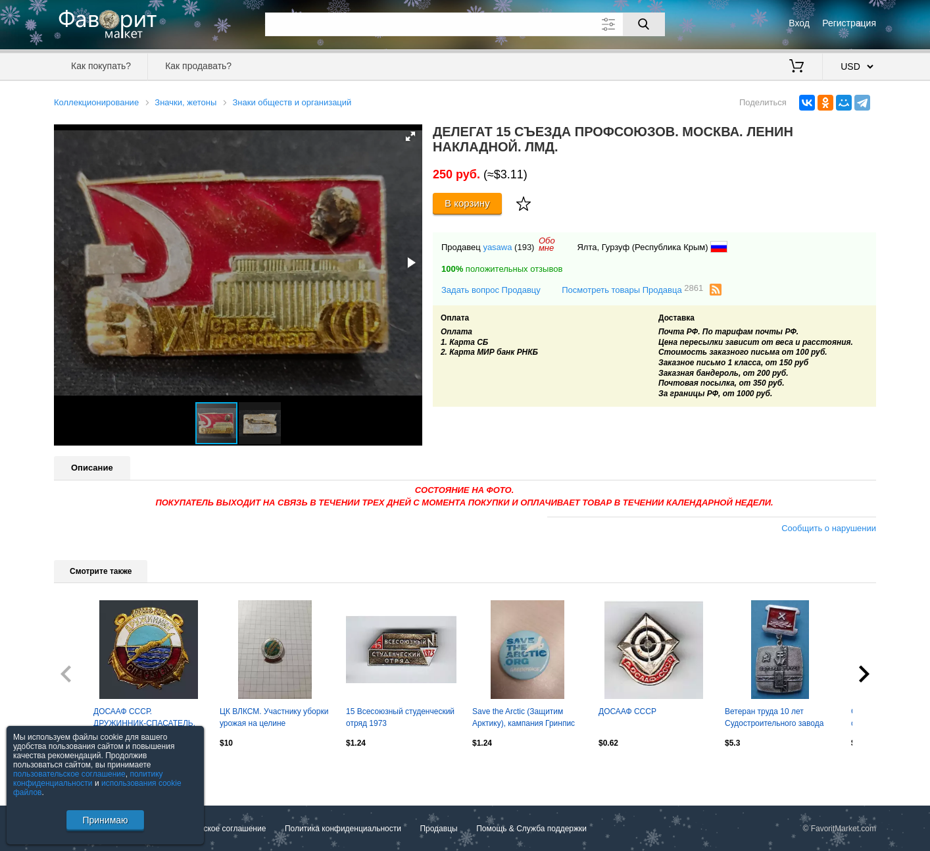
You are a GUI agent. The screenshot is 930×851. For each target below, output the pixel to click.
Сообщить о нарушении (828, 528)
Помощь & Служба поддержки (531, 828)
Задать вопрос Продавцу (491, 290)
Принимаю (105, 820)
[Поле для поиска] (465, 24)
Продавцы (438, 828)
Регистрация (849, 23)
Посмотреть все (83, 770)
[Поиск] (644, 24)
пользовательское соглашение (69, 774)
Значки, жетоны (185, 102)
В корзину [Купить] (467, 203)
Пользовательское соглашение (209, 828)
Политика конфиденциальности (343, 828)
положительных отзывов (501, 269)
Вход (799, 23)
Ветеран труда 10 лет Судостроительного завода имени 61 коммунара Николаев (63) (774, 719)
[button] (410, 136)
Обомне (547, 244)
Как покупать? (101, 66)
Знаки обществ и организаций (291, 102)
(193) (524, 247)
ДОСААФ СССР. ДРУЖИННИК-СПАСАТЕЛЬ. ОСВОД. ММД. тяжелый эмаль (144, 719)
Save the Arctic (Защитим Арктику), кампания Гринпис (523, 717)
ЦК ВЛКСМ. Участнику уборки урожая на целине (274, 717)
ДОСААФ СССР (627, 711)
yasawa (497, 247)
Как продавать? (198, 66)
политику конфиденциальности (88, 778)
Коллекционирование (96, 102)
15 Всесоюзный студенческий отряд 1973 (400, 717)
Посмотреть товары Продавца (632, 289)
